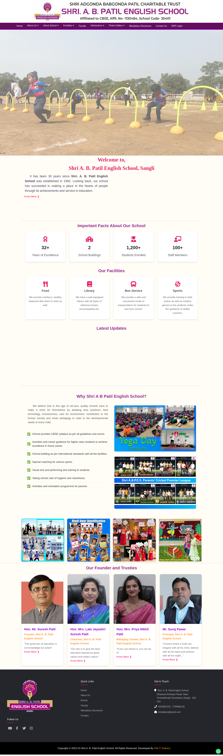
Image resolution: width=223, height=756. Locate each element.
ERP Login (177, 26)
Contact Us (161, 26)
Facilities (68, 25)
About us (85, 695)
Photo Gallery (117, 25)
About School (51, 25)
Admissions (97, 25)
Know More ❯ (31, 196)
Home (19, 26)
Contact (84, 715)
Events (84, 700)
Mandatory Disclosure (140, 26)
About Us (33, 25)
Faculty (82, 26)
